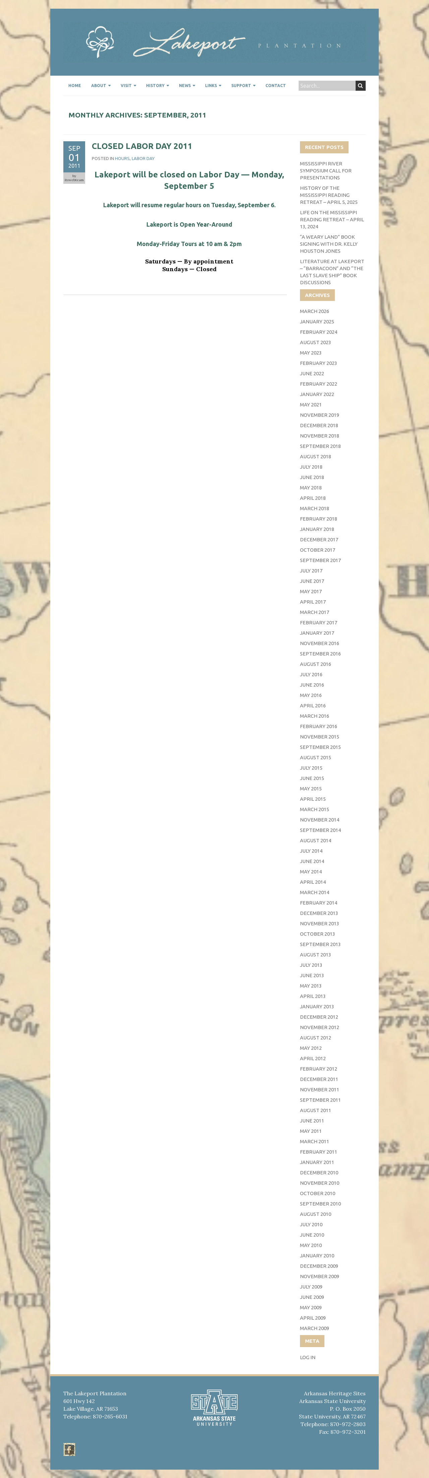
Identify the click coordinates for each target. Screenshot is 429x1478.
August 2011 (315, 1110)
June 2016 (312, 685)
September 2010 (320, 1204)
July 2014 (311, 851)
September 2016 (320, 653)
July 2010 (311, 1224)
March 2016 (314, 716)
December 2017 (319, 539)
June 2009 (312, 1297)
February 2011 (318, 1152)
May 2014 (311, 871)
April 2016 (313, 705)
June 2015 (312, 778)
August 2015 (315, 757)
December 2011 (319, 1079)
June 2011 (312, 1120)
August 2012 (315, 1037)
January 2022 (317, 394)
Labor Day (143, 158)
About (98, 85)
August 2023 (315, 342)
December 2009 (319, 1266)
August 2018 (315, 456)
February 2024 (318, 332)
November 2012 (319, 1027)
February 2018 (318, 519)
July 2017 (311, 570)
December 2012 (319, 1017)
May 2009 (311, 1307)
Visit (126, 85)
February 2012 (318, 1069)
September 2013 (320, 944)
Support (241, 85)
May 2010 (311, 1245)
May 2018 (311, 487)
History (155, 85)
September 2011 (320, 1100)
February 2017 (318, 622)
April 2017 (313, 602)
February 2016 (318, 726)
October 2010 (317, 1193)
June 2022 (312, 373)
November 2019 (319, 415)
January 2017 (317, 633)
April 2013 (313, 996)
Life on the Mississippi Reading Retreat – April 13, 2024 (332, 219)
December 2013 (319, 913)
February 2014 (318, 903)
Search (360, 85)
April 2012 (313, 1058)
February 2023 (318, 363)
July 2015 (311, 768)
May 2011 (311, 1131)
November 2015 (319, 737)
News (185, 85)
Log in (307, 1357)
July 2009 (311, 1287)
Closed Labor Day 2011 (142, 146)
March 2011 (314, 1141)
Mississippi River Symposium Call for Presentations (326, 170)
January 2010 (317, 1255)
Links (211, 85)
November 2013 (319, 923)
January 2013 (317, 1006)
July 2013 (311, 965)
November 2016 (319, 643)
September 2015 (320, 747)
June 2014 (312, 861)
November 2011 (319, 1089)
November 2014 (319, 820)
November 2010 (319, 1183)
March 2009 (314, 1328)
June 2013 (312, 975)
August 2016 (315, 664)
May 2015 (311, 788)
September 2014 (320, 830)
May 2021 (311, 404)
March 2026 (314, 311)
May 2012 (311, 1048)
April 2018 (313, 498)
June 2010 (312, 1235)
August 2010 (315, 1214)
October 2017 (317, 550)
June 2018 (312, 477)
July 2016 (311, 674)
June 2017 (312, 581)
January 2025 (317, 321)
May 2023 (311, 353)
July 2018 (311, 467)
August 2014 (315, 840)
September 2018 (320, 446)
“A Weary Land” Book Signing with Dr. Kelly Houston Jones (329, 244)
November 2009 (319, 1276)
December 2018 (319, 425)
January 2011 (317, 1162)
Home (74, 85)
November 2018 (319, 436)
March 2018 (314, 508)
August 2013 (315, 954)
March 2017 (314, 612)
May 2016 (311, 695)
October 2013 (317, 934)
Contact (275, 85)
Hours (122, 158)
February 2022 (318, 384)
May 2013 (311, 986)
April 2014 (313, 882)
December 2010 (319, 1172)
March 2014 (314, 892)
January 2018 (317, 529)
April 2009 (313, 1318)
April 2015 (313, 799)
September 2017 (320, 560)
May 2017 (311, 591)
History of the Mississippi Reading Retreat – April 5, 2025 (329, 195)
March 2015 (314, 809)
